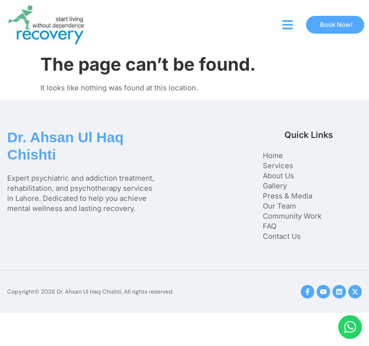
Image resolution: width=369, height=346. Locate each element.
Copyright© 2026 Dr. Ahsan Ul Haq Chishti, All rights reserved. (90, 292)
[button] (288, 25)
